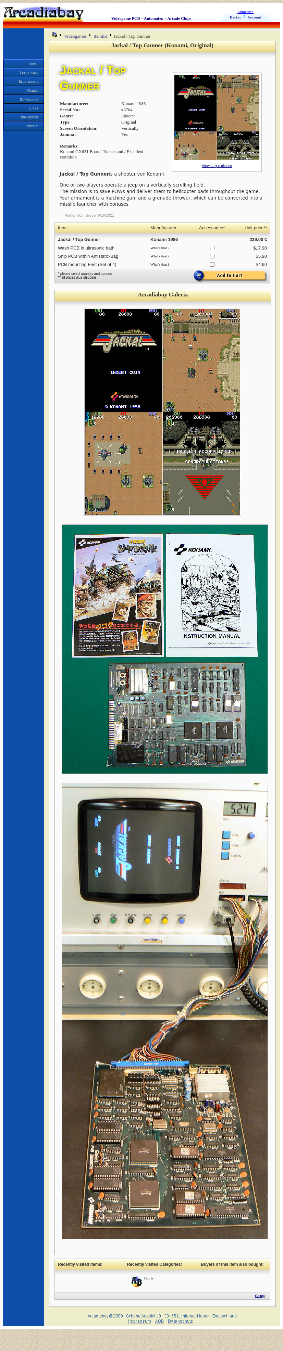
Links (33, 108)
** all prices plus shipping (77, 277)
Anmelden (245, 12)
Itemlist (101, 36)
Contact (31, 126)
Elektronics (28, 81)
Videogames (28, 73)
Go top (259, 1295)
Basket (235, 17)
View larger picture (217, 166)
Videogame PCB (125, 18)
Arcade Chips (179, 18)
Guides (32, 90)
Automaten (153, 18)
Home (33, 64)
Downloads (29, 99)
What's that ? (159, 248)
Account (254, 17)
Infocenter (29, 117)
